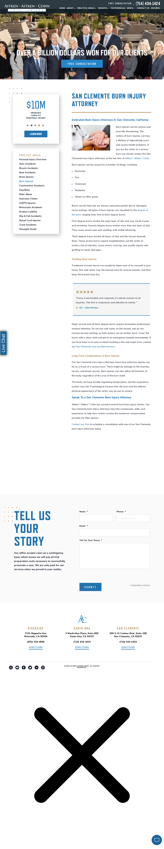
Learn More (36, 134)
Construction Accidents (31, 186)
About (70, 8)
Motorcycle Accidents (30, 207)
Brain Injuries (26, 177)
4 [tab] (39, 125)
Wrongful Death (28, 229)
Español (155, 8)
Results (102, 8)
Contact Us (143, 8)
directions (36, 647)
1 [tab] (28, 125)
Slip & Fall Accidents (30, 216)
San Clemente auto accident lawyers (95, 347)
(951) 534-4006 (36, 642)
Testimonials (118, 8)
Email (83, 526)
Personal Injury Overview (33, 160)
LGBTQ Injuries (27, 203)
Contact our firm (80, 424)
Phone (121, 512)
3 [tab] (35, 125)
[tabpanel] (36, 118)
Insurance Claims (28, 199)
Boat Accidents (27, 173)
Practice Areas (86, 8)
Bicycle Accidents (28, 168)
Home (62, 8)
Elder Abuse (25, 194)
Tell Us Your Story (90, 540)
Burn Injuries (26, 181)
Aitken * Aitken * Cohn (137, 158)
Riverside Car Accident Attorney (82, 669)
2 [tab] (31, 125)
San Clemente (128, 628)
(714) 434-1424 (148, 3)
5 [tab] (43, 125)
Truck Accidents (27, 225)
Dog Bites (24, 190)
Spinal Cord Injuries (30, 221)
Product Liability (28, 212)
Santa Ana (82, 628)
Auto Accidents (27, 164)
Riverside (36, 628)
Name (83, 512)
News (130, 8)
